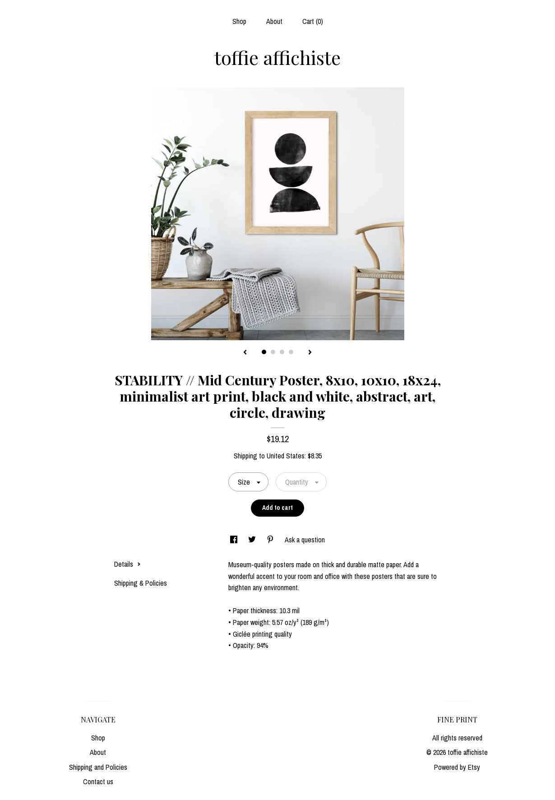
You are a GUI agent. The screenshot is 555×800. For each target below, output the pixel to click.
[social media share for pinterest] (271, 540)
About (274, 21)
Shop (239, 21)
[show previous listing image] (245, 353)
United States (286, 456)
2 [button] (273, 352)
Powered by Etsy (457, 767)
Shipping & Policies (140, 583)
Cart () (312, 21)
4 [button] (291, 352)
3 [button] (282, 352)
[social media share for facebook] (234, 540)
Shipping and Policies (98, 767)
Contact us (98, 781)
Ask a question (305, 540)
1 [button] (264, 352)
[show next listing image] (310, 353)
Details (127, 564)
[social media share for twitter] (253, 540)
